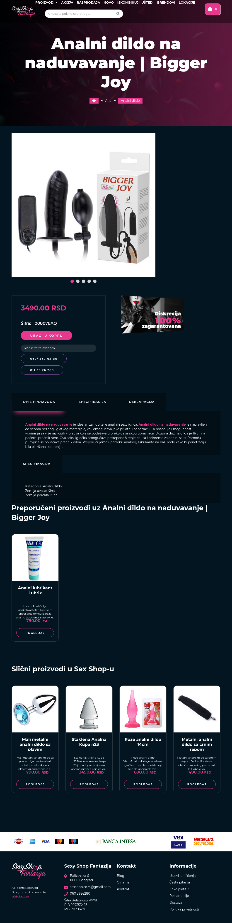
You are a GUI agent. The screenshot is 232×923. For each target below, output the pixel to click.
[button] (72, 281)
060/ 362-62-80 (43, 358)
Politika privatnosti (184, 907)
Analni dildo (130, 101)
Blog (120, 873)
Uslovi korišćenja (182, 873)
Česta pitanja (179, 880)
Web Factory (20, 894)
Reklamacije (179, 893)
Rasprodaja (88, 2)
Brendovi (166, 2)
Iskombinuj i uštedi (135, 2)
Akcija (67, 2)
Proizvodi (46, 2)
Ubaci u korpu (46, 336)
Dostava (175, 900)
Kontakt (123, 887)
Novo (109, 2)
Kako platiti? (179, 887)
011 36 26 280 (42, 368)
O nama (123, 880)
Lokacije (187, 2)
